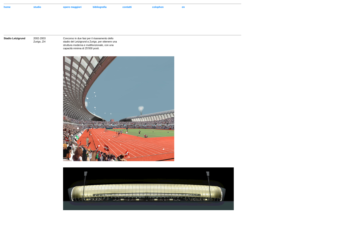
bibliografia (99, 7)
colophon (158, 7)
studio (37, 7)
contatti (127, 7)
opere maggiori (72, 7)
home (7, 7)
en (183, 7)
